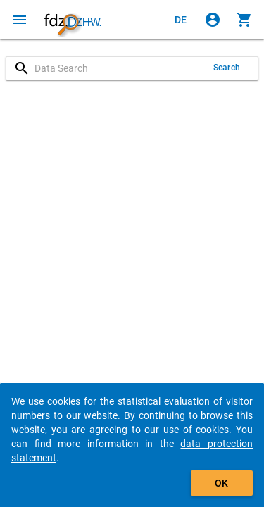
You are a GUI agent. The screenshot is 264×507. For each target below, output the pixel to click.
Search (226, 68)
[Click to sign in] (213, 20)
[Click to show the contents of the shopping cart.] (244, 20)
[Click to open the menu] (20, 20)
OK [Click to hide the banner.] (221, 483)
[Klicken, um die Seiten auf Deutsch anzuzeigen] (181, 20)
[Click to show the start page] (72, 19)
